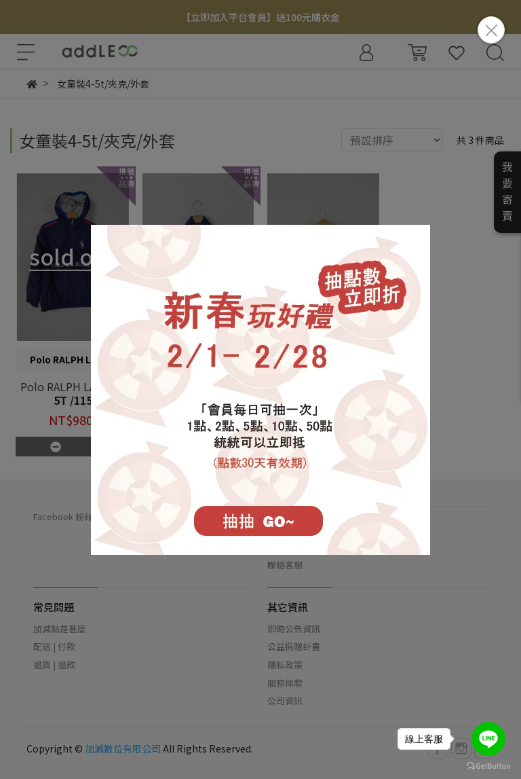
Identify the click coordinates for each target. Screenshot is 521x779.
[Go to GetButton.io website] (488, 765)
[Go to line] (488, 739)
